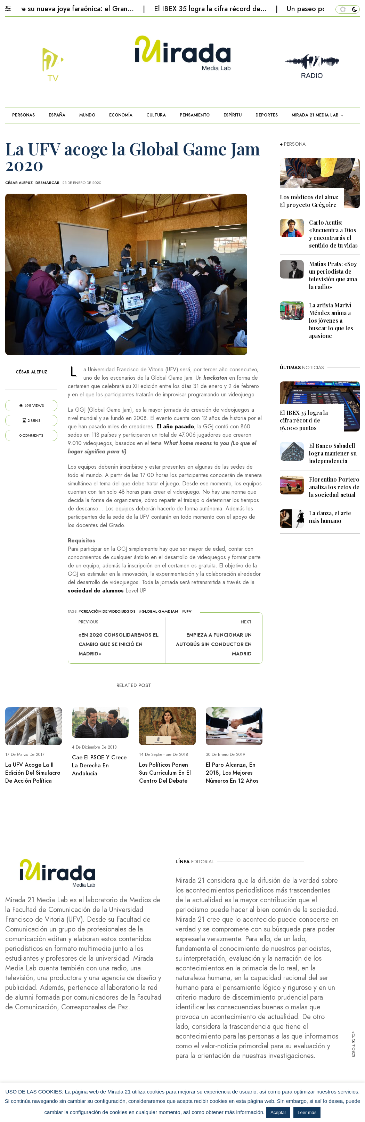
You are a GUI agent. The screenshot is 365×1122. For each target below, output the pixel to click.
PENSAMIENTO (195, 115)
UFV (188, 611)
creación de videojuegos (108, 611)
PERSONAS (23, 115)
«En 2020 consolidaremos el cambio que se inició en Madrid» (119, 644)
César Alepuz (19, 182)
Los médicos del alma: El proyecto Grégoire (309, 200)
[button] (11, 7)
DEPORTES (267, 115)
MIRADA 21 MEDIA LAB (315, 115)
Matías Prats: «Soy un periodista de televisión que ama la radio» (333, 275)
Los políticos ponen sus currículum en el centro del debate (165, 773)
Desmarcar (47, 182)
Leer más (307, 1112)
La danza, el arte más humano (330, 516)
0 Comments (31, 435)
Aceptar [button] (278, 1112)
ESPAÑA (57, 115)
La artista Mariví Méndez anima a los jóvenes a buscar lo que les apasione (331, 320)
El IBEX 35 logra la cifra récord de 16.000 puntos (304, 420)
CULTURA (156, 115)
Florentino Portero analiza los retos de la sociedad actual (334, 487)
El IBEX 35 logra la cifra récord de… (214, 9)
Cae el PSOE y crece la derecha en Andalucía (99, 765)
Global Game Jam (159, 611)
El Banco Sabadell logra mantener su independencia (333, 453)
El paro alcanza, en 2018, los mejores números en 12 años (232, 773)
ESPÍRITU (233, 115)
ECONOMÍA (120, 115)
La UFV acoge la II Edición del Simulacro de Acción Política (32, 773)
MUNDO (87, 115)
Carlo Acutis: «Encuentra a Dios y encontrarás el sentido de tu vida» (333, 234)
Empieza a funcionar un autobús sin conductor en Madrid (214, 644)
